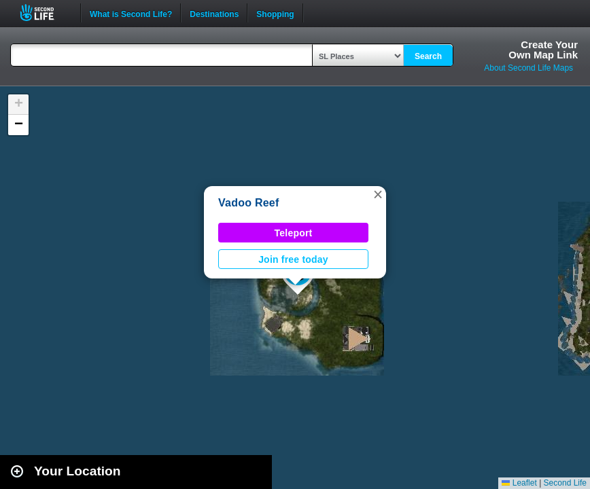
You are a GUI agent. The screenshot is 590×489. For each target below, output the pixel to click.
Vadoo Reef (248, 203)
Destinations (214, 13)
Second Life (44, 12)
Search (428, 56)
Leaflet (519, 483)
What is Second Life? (131, 13)
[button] (378, 194)
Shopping (275, 13)
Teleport (294, 233)
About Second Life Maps (528, 68)
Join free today (293, 259)
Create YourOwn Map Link (543, 49)
